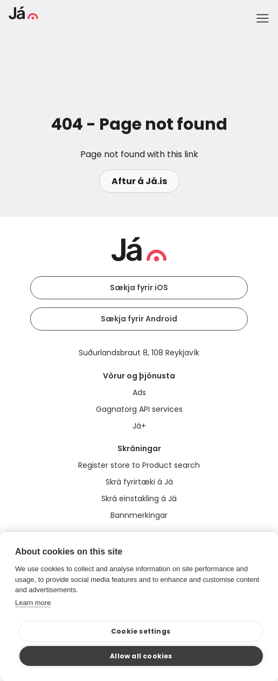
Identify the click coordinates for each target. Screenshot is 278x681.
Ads (139, 392)
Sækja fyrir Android (139, 318)
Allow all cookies (141, 656)
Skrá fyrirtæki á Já (139, 481)
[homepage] (23, 16)
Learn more (33, 603)
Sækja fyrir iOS (139, 287)
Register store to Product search (139, 465)
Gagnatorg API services (139, 409)
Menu (262, 18)
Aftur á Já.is (139, 181)
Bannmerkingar (139, 515)
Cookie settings (140, 631)
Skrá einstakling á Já (139, 498)
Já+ (139, 425)
